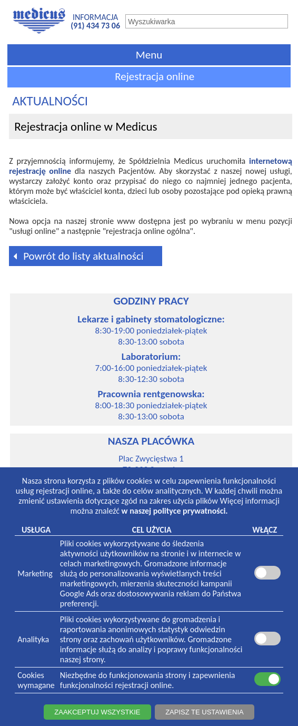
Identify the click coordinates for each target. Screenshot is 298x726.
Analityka (33, 639)
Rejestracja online (154, 76)
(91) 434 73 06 (95, 26)
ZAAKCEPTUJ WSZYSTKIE (97, 712)
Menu (149, 55)
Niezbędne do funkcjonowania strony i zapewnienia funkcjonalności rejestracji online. (147, 680)
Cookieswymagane (35, 680)
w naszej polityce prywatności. (175, 511)
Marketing (34, 573)
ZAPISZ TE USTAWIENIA (204, 712)
